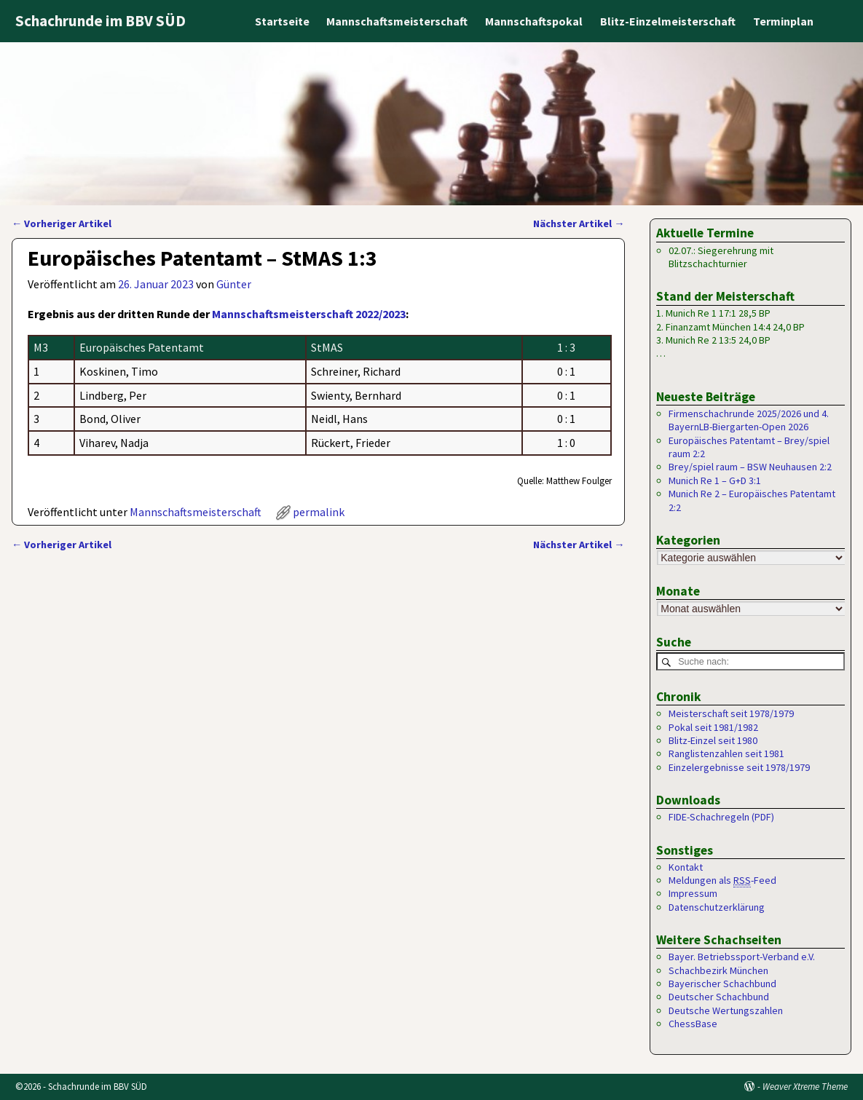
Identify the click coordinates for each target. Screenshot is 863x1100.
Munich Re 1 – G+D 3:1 (715, 480)
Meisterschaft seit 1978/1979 (731, 713)
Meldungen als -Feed (722, 880)
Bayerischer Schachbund (722, 983)
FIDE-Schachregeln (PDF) (721, 816)
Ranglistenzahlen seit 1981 (726, 753)
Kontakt (686, 867)
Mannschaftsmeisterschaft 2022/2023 (309, 313)
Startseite (281, 21)
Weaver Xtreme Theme (805, 1086)
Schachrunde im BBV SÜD (100, 21)
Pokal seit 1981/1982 (713, 727)
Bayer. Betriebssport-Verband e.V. (742, 956)
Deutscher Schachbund (719, 996)
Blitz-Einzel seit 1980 (713, 740)
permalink (318, 512)
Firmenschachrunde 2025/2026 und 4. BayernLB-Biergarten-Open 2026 (749, 420)
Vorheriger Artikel (61, 223)
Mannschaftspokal (534, 21)
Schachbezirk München (718, 970)
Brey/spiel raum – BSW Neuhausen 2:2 (750, 466)
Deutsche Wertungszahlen (726, 1010)
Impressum (693, 893)
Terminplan (783, 21)
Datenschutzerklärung (717, 907)
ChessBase (693, 1023)
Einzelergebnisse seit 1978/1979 (739, 767)
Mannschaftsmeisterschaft (397, 21)
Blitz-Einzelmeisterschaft (668, 21)
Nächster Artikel (578, 223)
